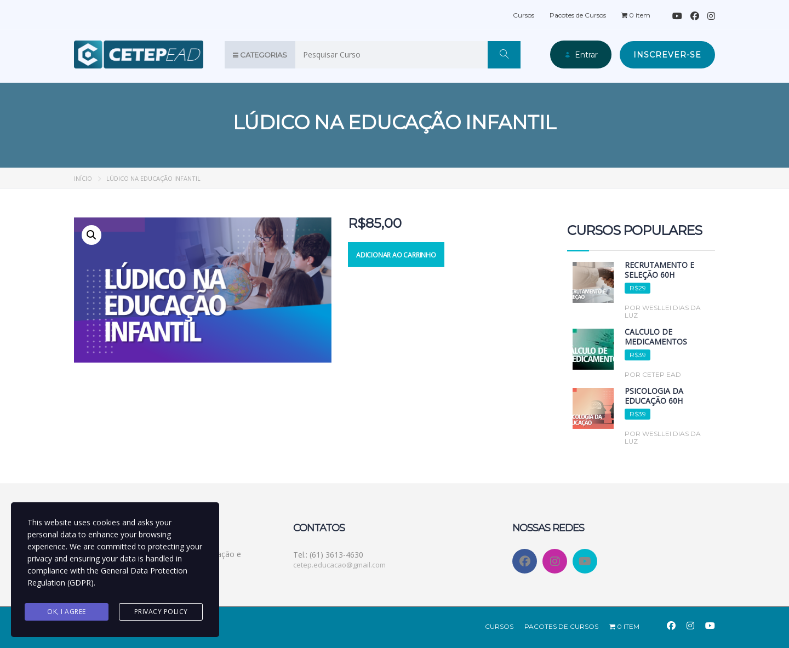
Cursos (523, 14)
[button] (91, 234)
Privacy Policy (161, 611)
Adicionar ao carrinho (396, 254)
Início (83, 178)
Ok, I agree (66, 611)
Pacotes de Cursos (578, 14)
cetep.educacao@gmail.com (339, 564)
